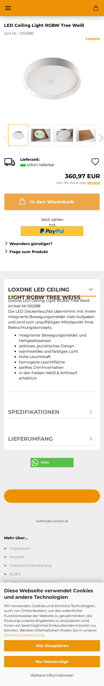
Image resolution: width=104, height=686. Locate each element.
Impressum (20, 548)
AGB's (15, 574)
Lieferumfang (30, 439)
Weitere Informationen (52, 675)
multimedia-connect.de (52, 521)
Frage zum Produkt (28, 251)
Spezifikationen (33, 412)
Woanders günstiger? (30, 243)
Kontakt (17, 556)
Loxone (93, 38)
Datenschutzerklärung (24, 635)
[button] (52, 462)
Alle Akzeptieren (52, 645)
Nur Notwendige (52, 661)
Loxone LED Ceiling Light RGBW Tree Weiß (44, 291)
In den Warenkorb (46, 201)
